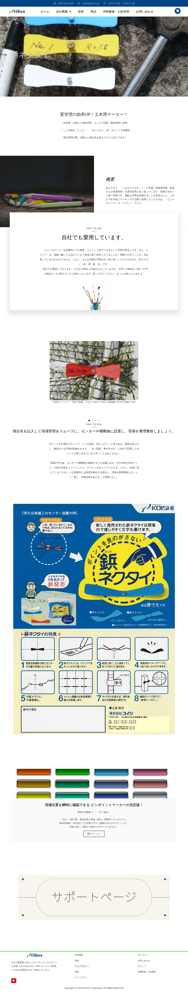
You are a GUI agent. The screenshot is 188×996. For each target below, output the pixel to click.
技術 (81, 12)
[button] (14, 381)
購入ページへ (94, 834)
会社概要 (63, 12)
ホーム (44, 12)
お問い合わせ (145, 12)
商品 (93, 12)
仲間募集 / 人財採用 (116, 12)
